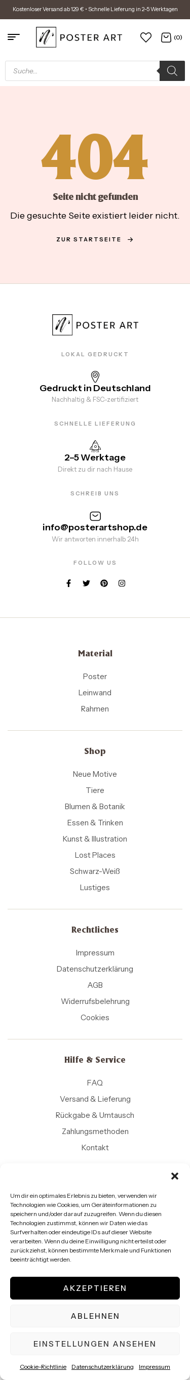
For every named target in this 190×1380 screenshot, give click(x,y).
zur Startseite (95, 239)
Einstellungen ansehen (95, 1344)
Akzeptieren (95, 1288)
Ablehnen (95, 1316)
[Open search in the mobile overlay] (95, 71)
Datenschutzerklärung (102, 1366)
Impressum (154, 1366)
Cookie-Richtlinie (43, 1366)
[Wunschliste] (146, 37)
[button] (175, 1176)
